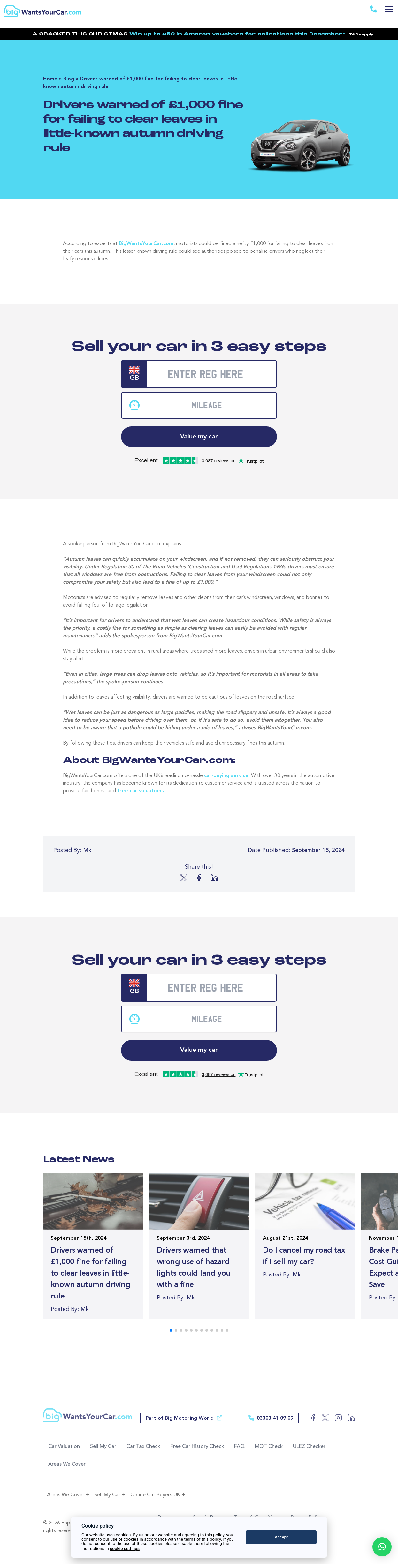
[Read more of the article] (93, 1246)
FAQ (239, 1446)
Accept (281, 1537)
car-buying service (226, 775)
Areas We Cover (67, 1464)
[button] (382, 1546)
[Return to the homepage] (44, 8)
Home (50, 79)
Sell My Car (103, 1446)
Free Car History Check (197, 1446)
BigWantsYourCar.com (146, 243)
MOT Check (269, 1446)
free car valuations (140, 791)
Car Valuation (64, 1446)
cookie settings (125, 1548)
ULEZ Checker (309, 1446)
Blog (68, 79)
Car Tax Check (143, 1446)
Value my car (199, 437)
